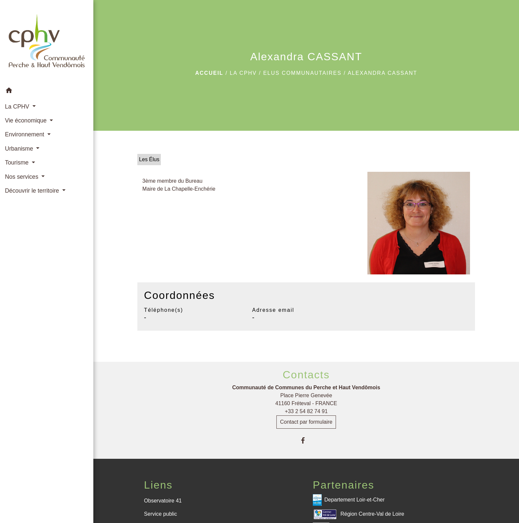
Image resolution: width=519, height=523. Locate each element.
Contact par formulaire (306, 422)
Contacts (306, 375)
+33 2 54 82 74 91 (306, 411)
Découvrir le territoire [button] (33, 190)
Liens (158, 485)
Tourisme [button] (17, 162)
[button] (46, 91)
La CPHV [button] (18, 106)
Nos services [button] (22, 176)
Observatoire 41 (163, 500)
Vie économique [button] (26, 120)
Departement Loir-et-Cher (349, 500)
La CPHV (243, 73)
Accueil (209, 73)
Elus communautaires (302, 73)
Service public (160, 514)
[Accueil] (46, 42)
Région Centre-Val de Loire (358, 514)
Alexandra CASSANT (382, 73)
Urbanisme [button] (20, 148)
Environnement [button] (25, 134)
